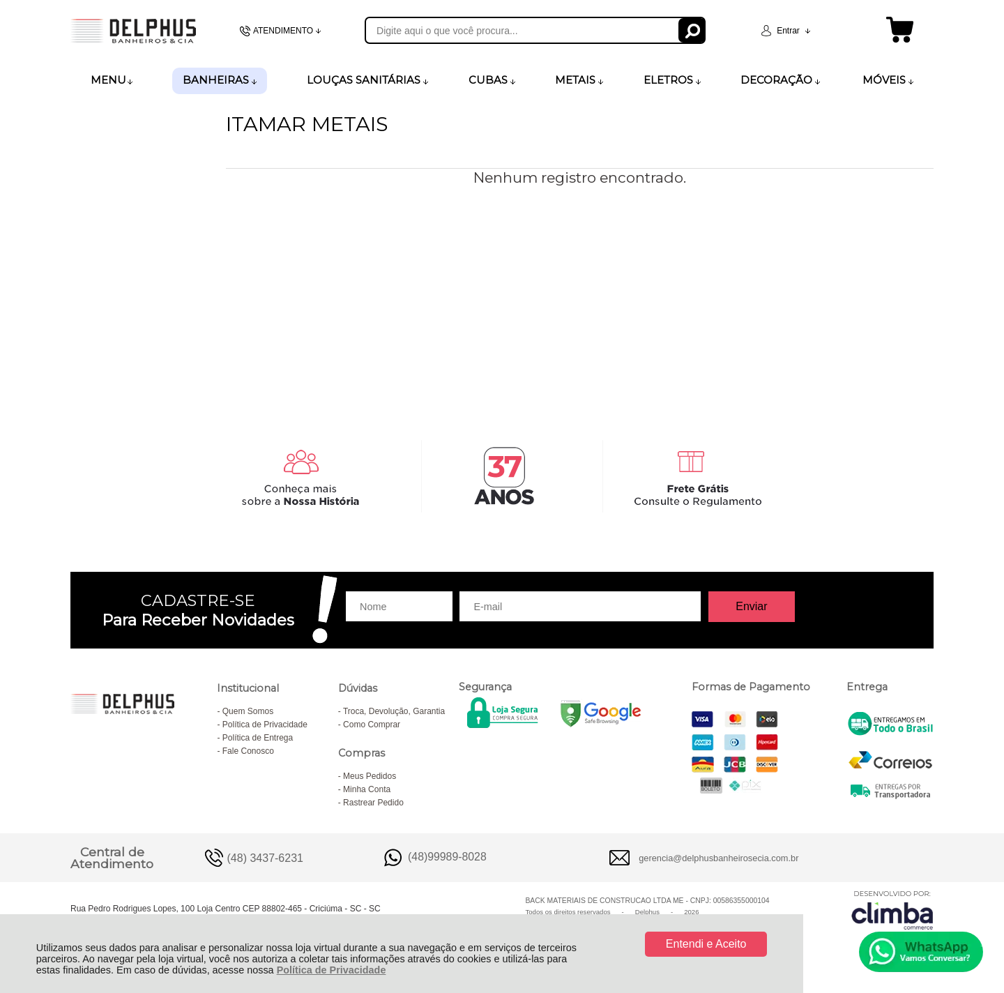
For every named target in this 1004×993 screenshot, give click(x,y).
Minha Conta (366, 789)
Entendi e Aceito (706, 944)
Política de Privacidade (331, 970)
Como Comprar (371, 724)
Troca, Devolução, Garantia (394, 711)
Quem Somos (247, 711)
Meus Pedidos (369, 776)
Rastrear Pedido (373, 803)
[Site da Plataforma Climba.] (892, 909)
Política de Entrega (257, 738)
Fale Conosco (248, 751)
